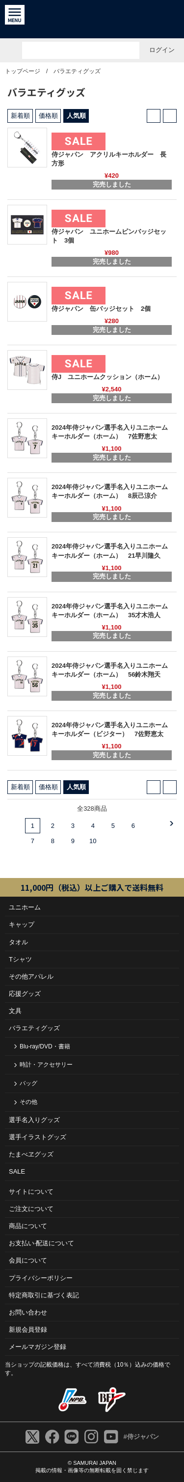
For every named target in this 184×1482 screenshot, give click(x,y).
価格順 (48, 115)
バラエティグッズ (77, 71)
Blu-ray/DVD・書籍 (45, 1046)
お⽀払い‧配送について (41, 1243)
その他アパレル (31, 976)
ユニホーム (25, 907)
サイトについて (31, 1191)
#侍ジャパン (140, 1436)
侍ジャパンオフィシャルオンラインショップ (92, 19)
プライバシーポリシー (41, 1278)
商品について (28, 1226)
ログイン (162, 50)
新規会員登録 (28, 1329)
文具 (15, 1011)
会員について (28, 1260)
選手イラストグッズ (37, 1137)
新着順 (20, 115)
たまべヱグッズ (31, 1154)
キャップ (21, 924)
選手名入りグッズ (34, 1120)
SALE (17, 1171)
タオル (18, 942)
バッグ (28, 1083)
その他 (28, 1101)
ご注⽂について (31, 1208)
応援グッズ (25, 993)
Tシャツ (20, 959)
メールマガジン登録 (37, 1346)
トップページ (22, 71)
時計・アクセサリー (46, 1064)
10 (92, 841)
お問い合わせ (28, 1312)
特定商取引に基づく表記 (44, 1295)
